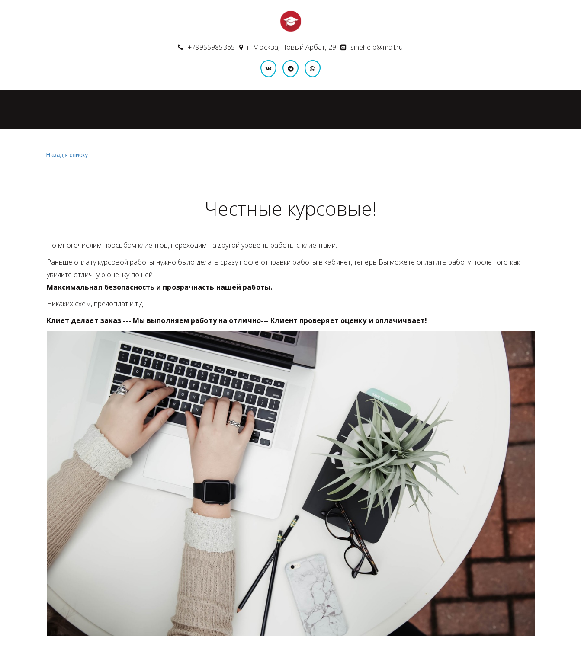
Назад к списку (66, 155)
